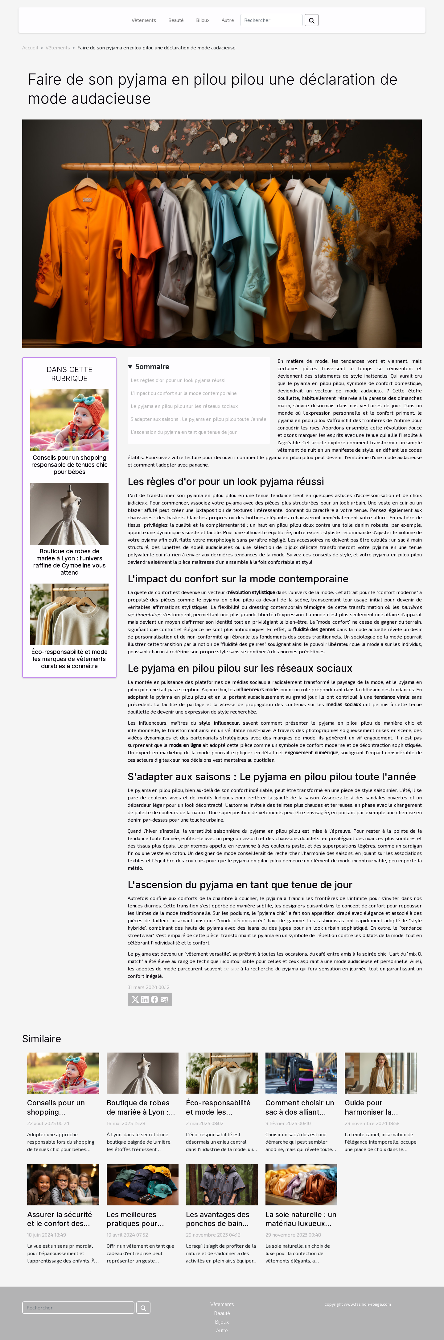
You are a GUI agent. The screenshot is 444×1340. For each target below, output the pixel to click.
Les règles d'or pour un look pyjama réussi (178, 380)
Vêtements (144, 20)
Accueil (30, 47)
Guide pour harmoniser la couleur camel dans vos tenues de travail (380, 1117)
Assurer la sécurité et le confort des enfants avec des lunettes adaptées (59, 1228)
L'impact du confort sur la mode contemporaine (184, 393)
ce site (231, 968)
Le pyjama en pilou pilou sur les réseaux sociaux (184, 406)
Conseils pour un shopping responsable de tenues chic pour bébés (69, 464)
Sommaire (152, 366)
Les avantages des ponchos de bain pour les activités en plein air (220, 1228)
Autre (228, 20)
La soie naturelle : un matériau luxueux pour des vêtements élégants (300, 1228)
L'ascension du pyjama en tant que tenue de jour (184, 432)
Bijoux (202, 20)
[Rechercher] (271, 20)
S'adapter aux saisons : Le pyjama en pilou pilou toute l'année (198, 419)
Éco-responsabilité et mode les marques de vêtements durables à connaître (69, 659)
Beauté (176, 20)
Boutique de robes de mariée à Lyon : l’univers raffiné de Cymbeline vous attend (69, 561)
